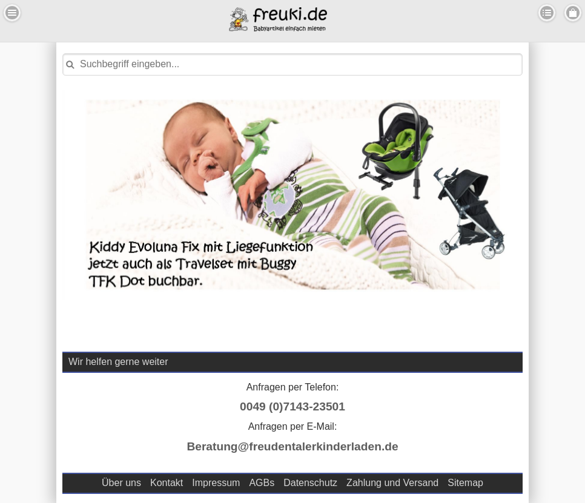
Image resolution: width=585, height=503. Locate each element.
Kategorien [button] (547, 13)
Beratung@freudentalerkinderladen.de (292, 446)
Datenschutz (310, 483)
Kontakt (166, 483)
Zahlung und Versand (392, 483)
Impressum (216, 483)
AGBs (261, 483)
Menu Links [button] (12, 13)
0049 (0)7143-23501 (292, 406)
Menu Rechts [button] (573, 13)
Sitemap (465, 483)
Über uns (121, 483)
